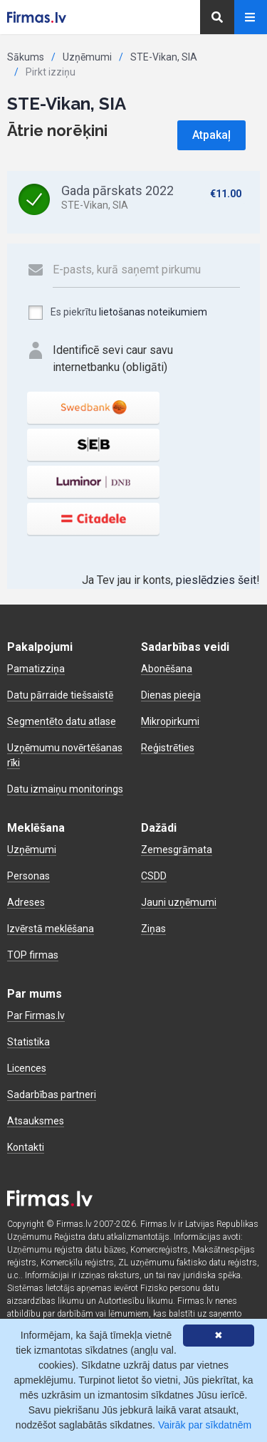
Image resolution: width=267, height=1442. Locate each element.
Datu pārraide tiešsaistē (60, 695)
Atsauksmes (35, 1121)
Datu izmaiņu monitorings (65, 789)
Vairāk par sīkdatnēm (204, 1425)
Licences (26, 1068)
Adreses (26, 902)
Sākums (25, 57)
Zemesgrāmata (176, 849)
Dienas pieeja (171, 695)
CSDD (154, 876)
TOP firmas (32, 955)
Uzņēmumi (87, 57)
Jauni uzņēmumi (178, 902)
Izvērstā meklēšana (50, 928)
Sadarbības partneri (51, 1094)
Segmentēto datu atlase (61, 721)
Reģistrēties (167, 747)
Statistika (28, 1041)
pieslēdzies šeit (216, 580)
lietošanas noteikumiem (153, 312)
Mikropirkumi (170, 721)
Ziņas (153, 928)
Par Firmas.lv (36, 1015)
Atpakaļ (211, 135)
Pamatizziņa (36, 668)
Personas (28, 876)
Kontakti (25, 1147)
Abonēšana (166, 668)
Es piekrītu (117, 312)
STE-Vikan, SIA (163, 57)
